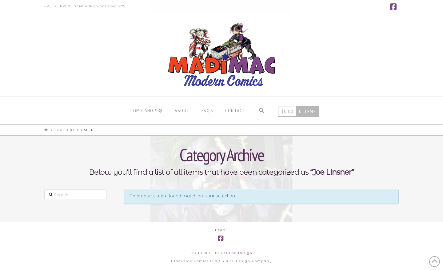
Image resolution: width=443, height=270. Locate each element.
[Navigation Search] (261, 110)
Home (221, 230)
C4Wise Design (237, 253)
